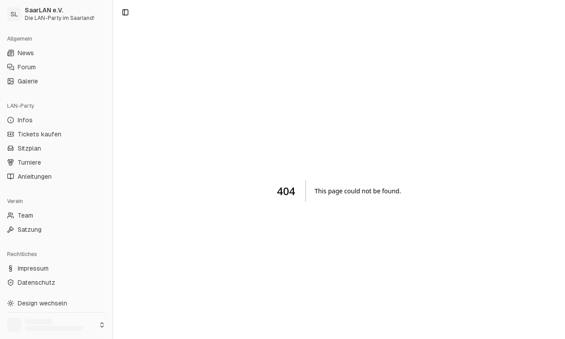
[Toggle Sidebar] (112, 169)
